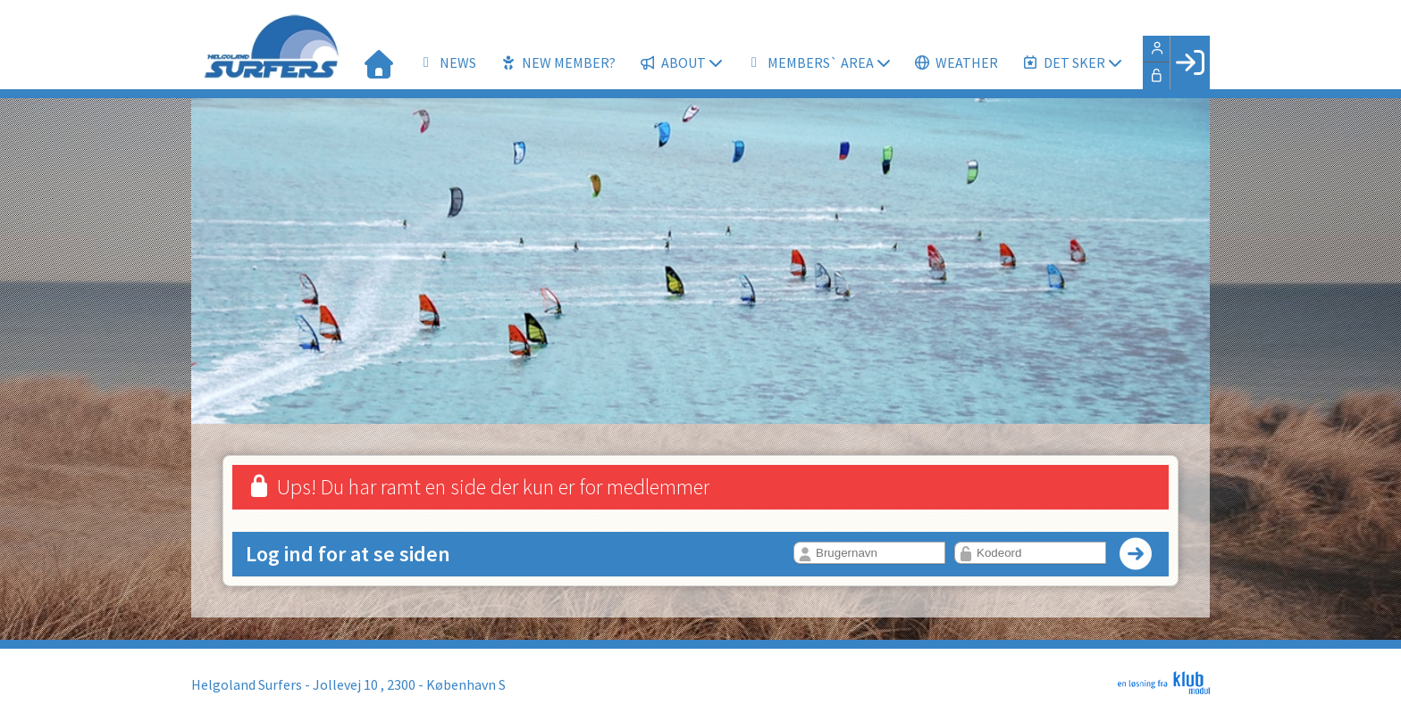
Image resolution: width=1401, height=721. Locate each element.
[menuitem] (379, 62)
